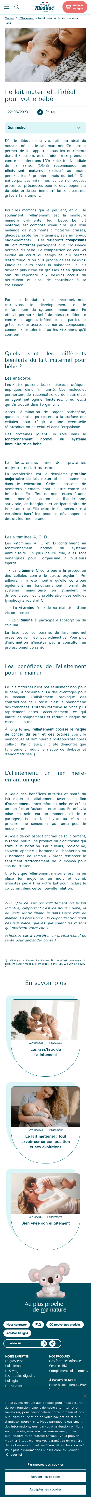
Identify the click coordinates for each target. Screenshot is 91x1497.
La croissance (14, 1386)
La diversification (17, 1391)
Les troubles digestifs (20, 1376)
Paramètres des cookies (45, 1472)
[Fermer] (85, 1403)
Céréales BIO (58, 1366)
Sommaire (17, 127)
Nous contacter (17, 1325)
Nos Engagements (62, 1394)
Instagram (44, 1343)
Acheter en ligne (78, 6)
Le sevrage (12, 1371)
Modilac (9, 18)
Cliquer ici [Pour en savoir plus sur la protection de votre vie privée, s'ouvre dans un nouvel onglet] (14, 1462)
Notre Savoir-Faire (61, 1389)
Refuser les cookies (45, 1484)
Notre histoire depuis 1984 (68, 1385)
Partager (52, 112)
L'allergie (11, 1381)
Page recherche (16, 6)
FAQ (38, 1325)
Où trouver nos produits (65, 1325)
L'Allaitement (26, 18)
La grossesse (14, 1361)
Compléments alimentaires (68, 1371)
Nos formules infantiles (65, 1361)
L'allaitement (55, 1043)
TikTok (52, 1343)
